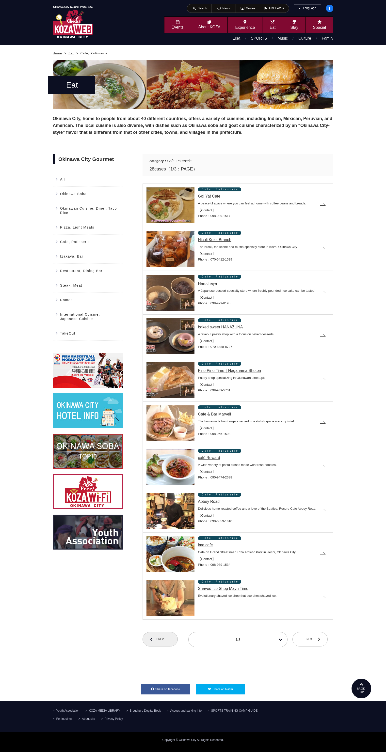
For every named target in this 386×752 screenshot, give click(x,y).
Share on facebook (172, 692)
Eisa (236, 38)
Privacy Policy (114, 723)
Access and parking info (186, 715)
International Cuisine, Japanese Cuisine (80, 316)
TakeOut (67, 333)
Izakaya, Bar (71, 256)
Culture (304, 38)
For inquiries (64, 723)
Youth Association (67, 715)
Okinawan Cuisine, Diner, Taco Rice (88, 210)
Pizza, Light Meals (77, 227)
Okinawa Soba (73, 194)
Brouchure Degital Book (145, 715)
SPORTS (259, 38)
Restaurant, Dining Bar (81, 271)
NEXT (312, 644)
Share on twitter (228, 692)
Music (283, 38)
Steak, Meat (71, 285)
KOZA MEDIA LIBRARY (104, 715)
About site (88, 723)
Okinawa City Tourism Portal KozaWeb (73, 21)
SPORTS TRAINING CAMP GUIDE (234, 715)
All (62, 179)
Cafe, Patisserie (75, 242)
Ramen (66, 300)
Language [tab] (309, 8)
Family (327, 38)
